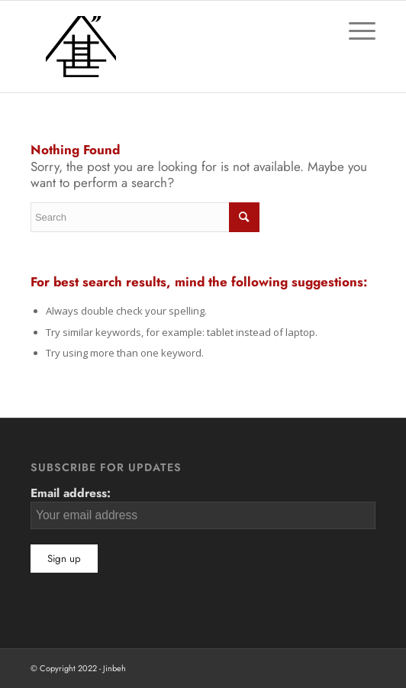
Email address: (203, 506)
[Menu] (354, 31)
